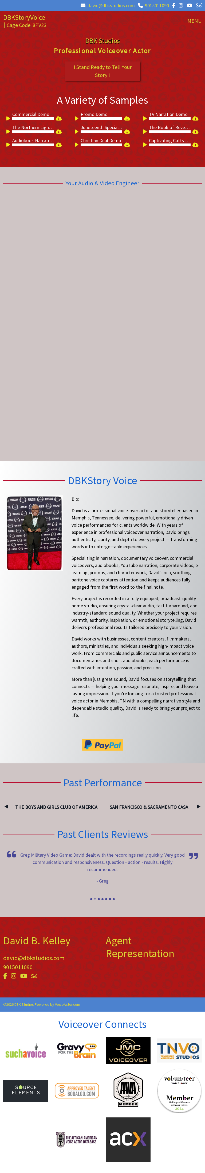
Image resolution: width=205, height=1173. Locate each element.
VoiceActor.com (67, 1004)
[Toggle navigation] (194, 21)
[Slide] (91, 899)
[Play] (9, 119)
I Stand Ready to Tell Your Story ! (103, 71)
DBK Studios (102, 40)
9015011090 (153, 5)
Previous (6, 807)
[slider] (33, 118)
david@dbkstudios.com (108, 5)
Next (198, 807)
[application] (30, 119)
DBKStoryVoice (24, 17)
